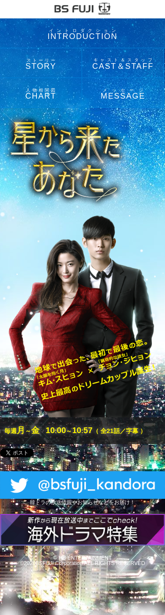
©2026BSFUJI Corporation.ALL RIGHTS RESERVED (82, 563)
